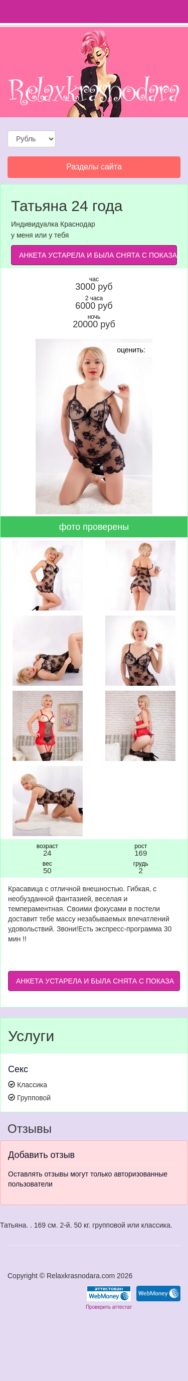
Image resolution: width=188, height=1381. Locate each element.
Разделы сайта (94, 169)
